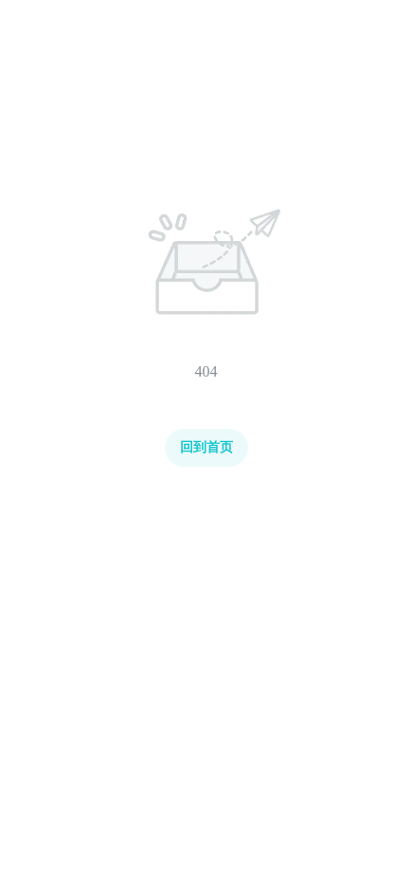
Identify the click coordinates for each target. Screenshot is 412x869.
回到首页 (206, 447)
